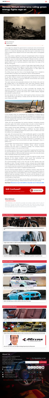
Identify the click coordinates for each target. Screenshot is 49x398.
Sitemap (5, 380)
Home (3, 12)
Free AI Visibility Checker (11, 376)
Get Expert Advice (36, 190)
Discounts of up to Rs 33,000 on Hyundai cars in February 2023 (27, 182)
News (7, 12)
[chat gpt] (29, 372)
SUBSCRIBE (43, 362)
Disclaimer (11, 380)
